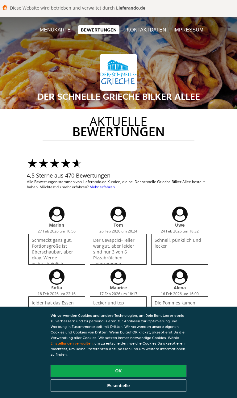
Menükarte (55, 29)
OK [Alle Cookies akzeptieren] (118, 370)
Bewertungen (99, 30)
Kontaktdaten (146, 29)
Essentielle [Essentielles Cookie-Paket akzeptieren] (118, 385)
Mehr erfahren (102, 187)
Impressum (188, 29)
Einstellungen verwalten (72, 343)
